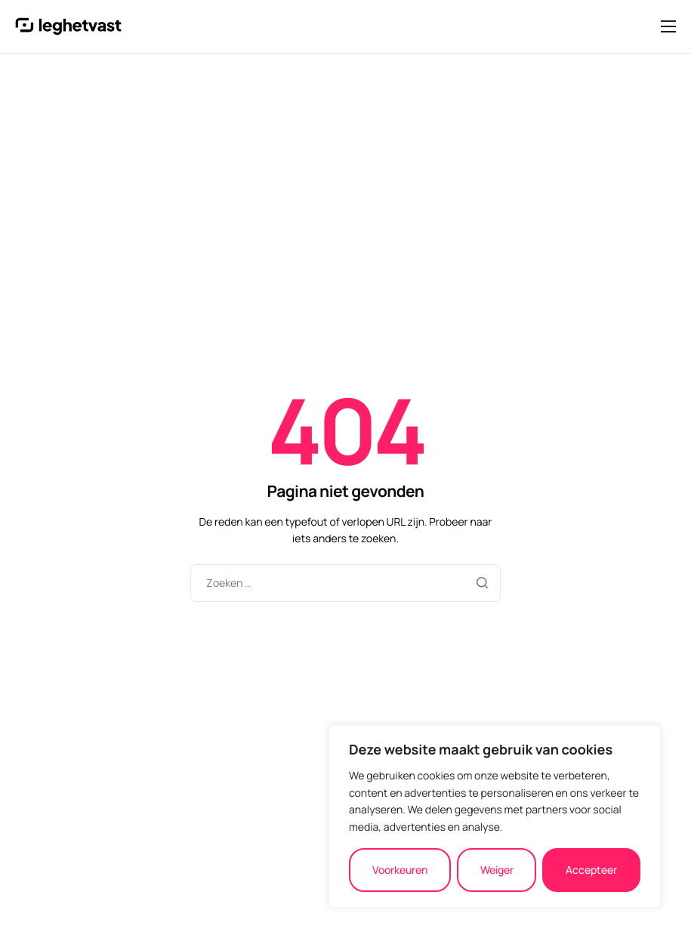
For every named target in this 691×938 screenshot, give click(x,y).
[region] (495, 816)
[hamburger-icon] (668, 26)
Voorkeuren (399, 869)
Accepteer (591, 869)
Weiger (497, 869)
